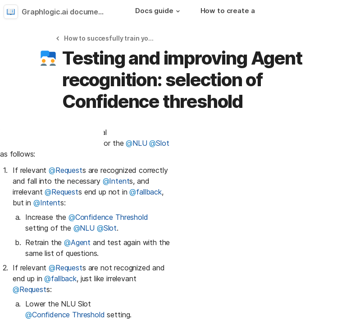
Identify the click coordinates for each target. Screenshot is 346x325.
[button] (177, 11)
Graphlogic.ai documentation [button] (67, 11)
